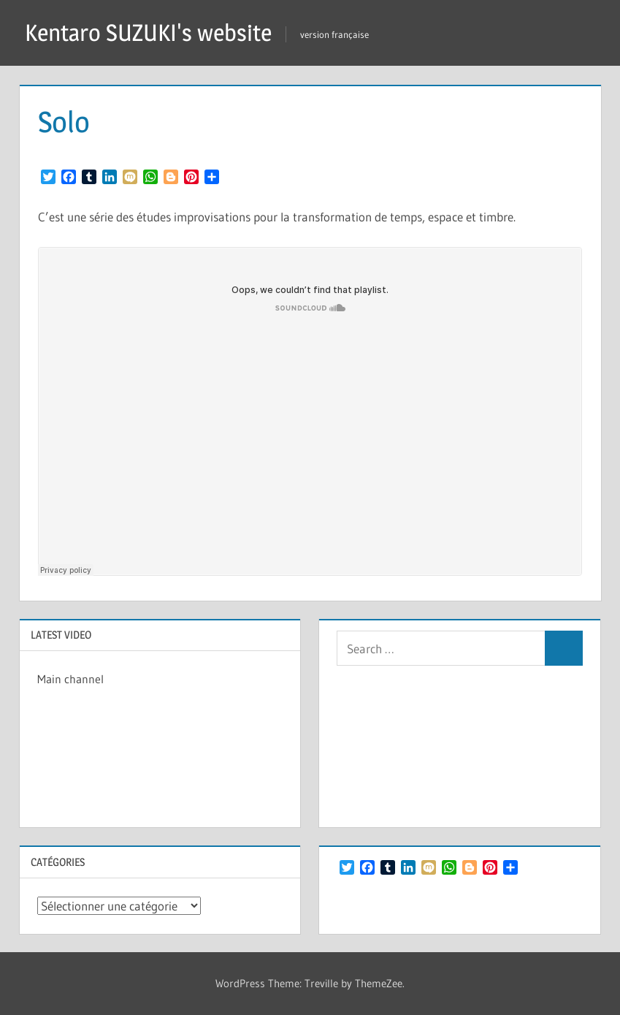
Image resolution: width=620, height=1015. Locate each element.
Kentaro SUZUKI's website (148, 32)
